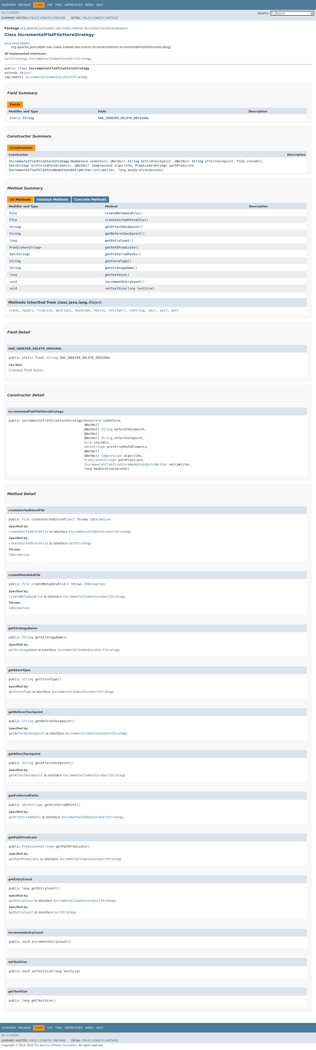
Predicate (143, 165)
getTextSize (115, 275)
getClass (63, 310)
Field (33, 17)
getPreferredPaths (121, 254)
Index (89, 4)
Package (24, 4)
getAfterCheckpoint (122, 227)
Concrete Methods (90, 199)
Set (11, 165)
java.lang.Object (17, 43)
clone (13, 310)
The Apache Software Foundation (55, 1045)
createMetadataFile (122, 213)
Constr (45, 17)
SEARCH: (263, 13)
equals (27, 310)
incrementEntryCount (123, 281)
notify (99, 310)
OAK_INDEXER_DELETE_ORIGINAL (123, 118)
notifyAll (117, 310)
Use (49, 4)
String (28, 118)
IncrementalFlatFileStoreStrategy (39, 161)
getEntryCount (117, 240)
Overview (8, 4)
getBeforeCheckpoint (123, 233)
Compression (102, 165)
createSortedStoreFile (125, 220)
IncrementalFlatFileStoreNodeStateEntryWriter (50, 170)
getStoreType (116, 261)
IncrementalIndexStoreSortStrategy (60, 58)
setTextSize (115, 288)
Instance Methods (52, 199)
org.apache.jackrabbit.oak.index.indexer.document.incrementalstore (73, 28)
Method (60, 17)
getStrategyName (119, 268)
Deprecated (74, 4)
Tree (58, 4)
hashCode (82, 310)
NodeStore (79, 161)
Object (25, 73)
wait (152, 310)
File (241, 161)
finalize (44, 310)
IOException (100, 519)
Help (99, 4)
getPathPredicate (120, 247)
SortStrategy (15, 58)
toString (137, 310)
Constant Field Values (26, 370)
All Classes (10, 12)
